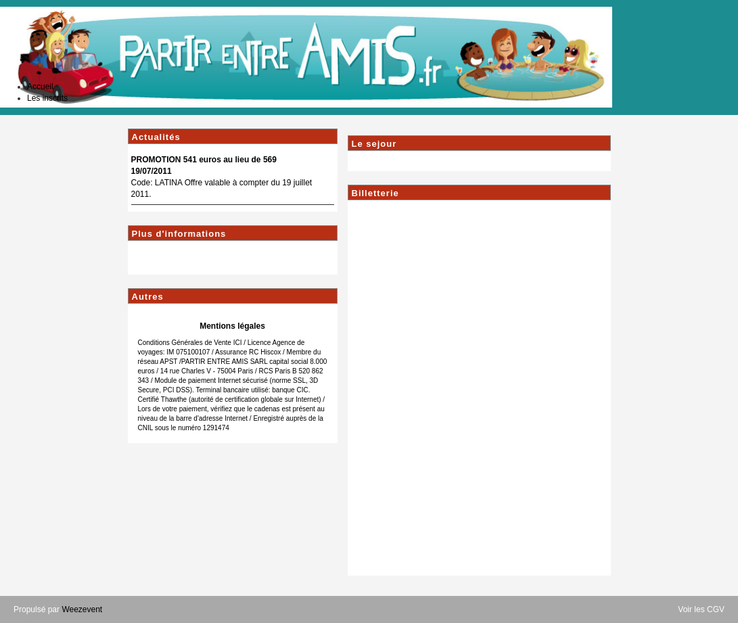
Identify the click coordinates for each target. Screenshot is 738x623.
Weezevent (82, 609)
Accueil (40, 86)
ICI (237, 342)
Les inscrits (47, 98)
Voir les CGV (701, 609)
